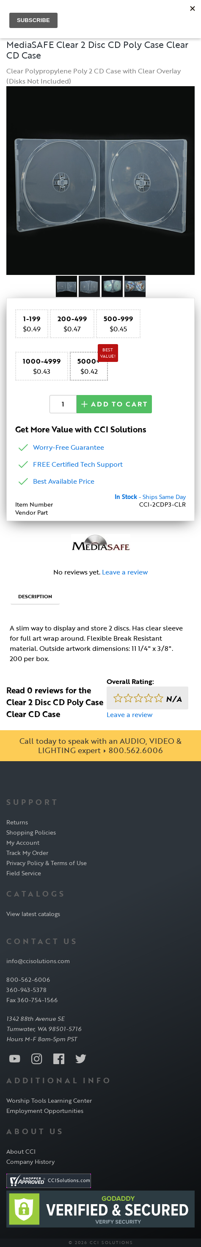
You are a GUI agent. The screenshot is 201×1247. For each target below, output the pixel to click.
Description (35, 596)
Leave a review (125, 572)
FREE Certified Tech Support (78, 464)
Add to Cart (114, 404)
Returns (17, 822)
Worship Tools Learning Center (49, 1100)
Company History (30, 1161)
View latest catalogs (33, 913)
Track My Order (27, 852)
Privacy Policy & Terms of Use (46, 862)
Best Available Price (63, 481)
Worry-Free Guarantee (68, 447)
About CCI (21, 1151)
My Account (22, 842)
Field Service (23, 873)
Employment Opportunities (44, 1110)
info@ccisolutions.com (38, 960)
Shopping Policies (31, 832)
